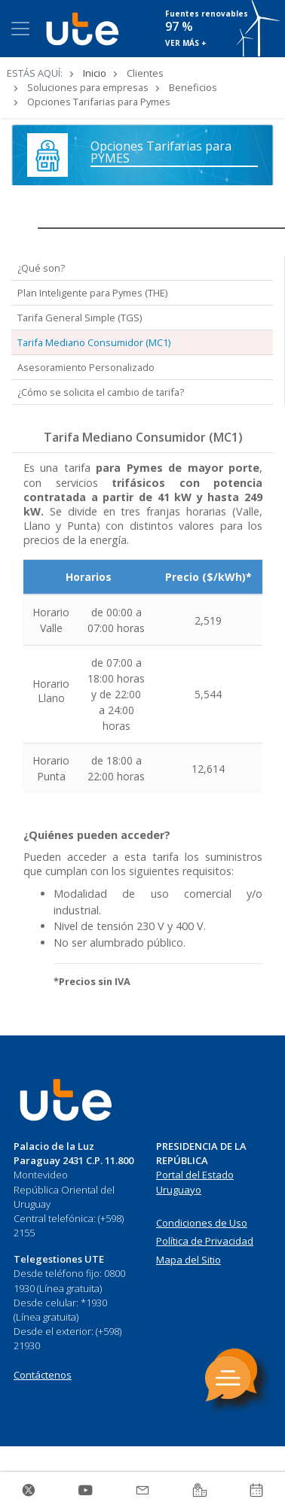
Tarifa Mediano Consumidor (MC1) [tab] (93, 342)
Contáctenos (43, 1375)
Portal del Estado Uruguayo (195, 1182)
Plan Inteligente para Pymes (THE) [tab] (92, 292)
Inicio (94, 73)
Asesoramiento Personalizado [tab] (86, 367)
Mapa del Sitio (188, 1259)
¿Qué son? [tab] (41, 268)
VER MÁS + (186, 43)
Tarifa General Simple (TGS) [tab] (79, 317)
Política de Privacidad (204, 1241)
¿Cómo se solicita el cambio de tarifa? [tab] (100, 392)
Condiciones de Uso (201, 1223)
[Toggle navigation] (20, 28)
